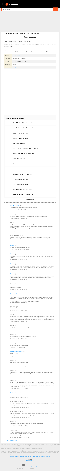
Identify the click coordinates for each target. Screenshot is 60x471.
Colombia (21, 456)
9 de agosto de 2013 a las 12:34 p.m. (18, 366)
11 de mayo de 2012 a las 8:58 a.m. (18, 231)
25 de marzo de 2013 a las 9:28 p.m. (18, 310)
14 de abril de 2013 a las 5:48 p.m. (18, 347)
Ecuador (43, 456)
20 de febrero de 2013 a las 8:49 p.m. (19, 289)
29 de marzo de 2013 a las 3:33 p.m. (18, 321)
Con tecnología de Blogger (30, 466)
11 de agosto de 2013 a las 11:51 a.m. (19, 376)
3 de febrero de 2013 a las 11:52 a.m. (19, 269)
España (29, 456)
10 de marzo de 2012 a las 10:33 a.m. (19, 209)
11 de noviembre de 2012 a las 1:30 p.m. (19, 249)
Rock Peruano (49, 43)
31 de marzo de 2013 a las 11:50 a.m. (19, 330)
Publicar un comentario (11, 440)
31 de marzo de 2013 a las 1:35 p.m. (18, 338)
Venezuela (48, 456)
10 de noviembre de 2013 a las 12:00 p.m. (20, 407)
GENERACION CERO (15, 205)
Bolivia (16, 456)
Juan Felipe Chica (14, 294)
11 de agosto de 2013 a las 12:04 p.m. (19, 388)
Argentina (12, 456)
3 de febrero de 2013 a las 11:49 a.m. (19, 259)
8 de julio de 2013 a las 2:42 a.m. (17, 356)
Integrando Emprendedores (16, 351)
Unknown (12, 214)
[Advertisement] (30, 21)
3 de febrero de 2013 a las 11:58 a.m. (19, 279)
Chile (26, 456)
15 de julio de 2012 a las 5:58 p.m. (18, 241)
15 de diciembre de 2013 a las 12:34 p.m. (19, 426)
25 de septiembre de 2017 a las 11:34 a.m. (20, 437)
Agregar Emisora (30, 460)
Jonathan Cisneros (14, 393)
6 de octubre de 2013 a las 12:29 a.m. (19, 397)
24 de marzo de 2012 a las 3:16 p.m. (18, 218)
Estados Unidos (36, 456)
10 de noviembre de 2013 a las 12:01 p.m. (20, 417)
